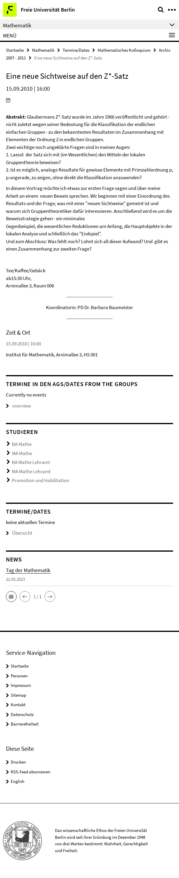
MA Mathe (22, 453)
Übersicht (19, 533)
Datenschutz (22, 714)
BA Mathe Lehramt (31, 462)
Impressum (21, 685)
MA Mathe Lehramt (31, 471)
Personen (19, 676)
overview (18, 405)
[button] (11, 596)
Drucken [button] (18, 762)
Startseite (15, 50)
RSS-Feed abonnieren (30, 772)
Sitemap (18, 695)
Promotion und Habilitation (40, 480)
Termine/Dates (76, 50)
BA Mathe (21, 444)
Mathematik (43, 50)
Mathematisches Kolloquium (124, 50)
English (17, 781)
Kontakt (18, 704)
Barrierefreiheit (25, 724)
